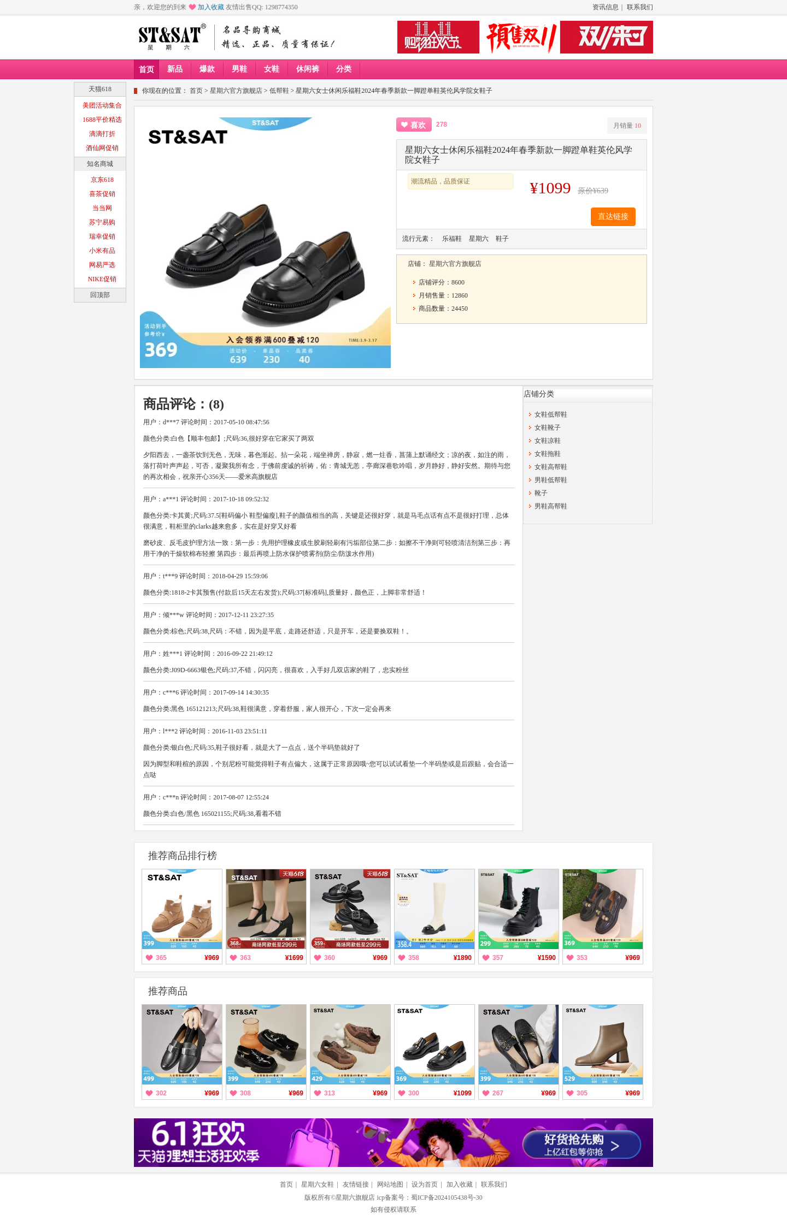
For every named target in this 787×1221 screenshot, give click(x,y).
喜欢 (418, 125)
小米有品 (102, 250)
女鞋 (271, 69)
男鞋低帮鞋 (551, 480)
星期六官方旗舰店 (236, 90)
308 (245, 1093)
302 (161, 1093)
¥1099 (463, 1093)
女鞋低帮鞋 (551, 414)
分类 (343, 69)
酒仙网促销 (102, 148)
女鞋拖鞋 (548, 454)
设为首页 (425, 1184)
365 (161, 958)
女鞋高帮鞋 (551, 467)
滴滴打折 (102, 134)
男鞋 (239, 69)
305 (582, 1093)
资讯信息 (605, 7)
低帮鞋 (279, 90)
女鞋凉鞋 (548, 440)
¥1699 (294, 958)
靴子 (541, 493)
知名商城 (100, 164)
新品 (175, 69)
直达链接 (613, 216)
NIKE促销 (102, 279)
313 (329, 1093)
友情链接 (356, 1184)
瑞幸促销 (102, 236)
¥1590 (547, 958)
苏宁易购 (102, 222)
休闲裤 (307, 69)
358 (413, 958)
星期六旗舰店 (355, 1197)
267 (497, 1093)
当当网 (102, 208)
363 (245, 958)
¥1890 (463, 958)
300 (413, 1093)
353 (582, 958)
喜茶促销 (102, 194)
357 (497, 958)
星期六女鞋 (317, 1184)
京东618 (102, 179)
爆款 (207, 69)
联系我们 (640, 7)
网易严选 (102, 265)
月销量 (627, 125)
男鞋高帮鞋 (551, 506)
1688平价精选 (102, 119)
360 (329, 958)
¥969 (211, 958)
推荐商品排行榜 (182, 855)
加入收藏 (211, 7)
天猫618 (100, 89)
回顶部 (100, 295)
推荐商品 (167, 991)
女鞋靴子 (548, 427)
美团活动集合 (102, 105)
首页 (146, 70)
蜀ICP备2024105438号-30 (447, 1197)
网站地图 (390, 1184)
